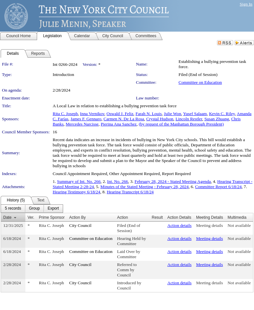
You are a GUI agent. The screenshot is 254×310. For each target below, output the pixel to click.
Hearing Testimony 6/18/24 (76, 191)
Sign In (246, 4)
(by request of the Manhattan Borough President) (181, 124)
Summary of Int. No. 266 (78, 181)
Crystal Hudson (159, 118)
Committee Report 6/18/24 (218, 186)
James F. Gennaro (86, 118)
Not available (239, 225)
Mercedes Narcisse (82, 124)
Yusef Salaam (195, 113)
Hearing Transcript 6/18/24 (130, 191)
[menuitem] (13, 209)
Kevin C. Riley (222, 113)
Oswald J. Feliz (120, 113)
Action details (179, 225)
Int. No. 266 (117, 181)
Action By (77, 217)
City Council (80, 225)
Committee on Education (200, 82)
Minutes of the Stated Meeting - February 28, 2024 (144, 186)
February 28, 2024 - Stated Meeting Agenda (173, 181)
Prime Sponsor (51, 217)
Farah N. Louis (149, 113)
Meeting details (209, 225)
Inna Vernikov (92, 113)
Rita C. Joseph (65, 113)
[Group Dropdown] (34, 209)
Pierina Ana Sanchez (119, 124)
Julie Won (172, 113)
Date (7, 217)
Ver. (31, 217)
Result (157, 217)
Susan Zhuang (216, 118)
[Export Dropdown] (53, 209)
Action (122, 217)
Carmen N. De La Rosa (123, 118)
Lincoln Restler (189, 118)
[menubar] (32, 208)
